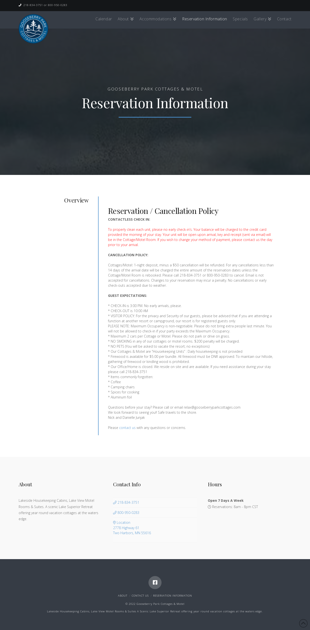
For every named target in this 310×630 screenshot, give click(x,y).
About (122, 595)
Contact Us (140, 595)
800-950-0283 (126, 512)
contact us (127, 427)
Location (155, 527)
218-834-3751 (126, 502)
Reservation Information (172, 595)
